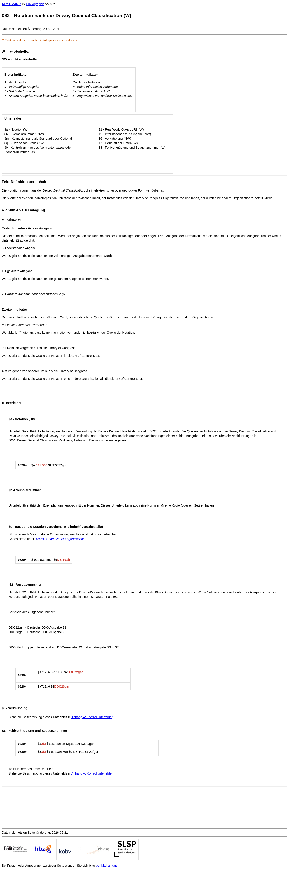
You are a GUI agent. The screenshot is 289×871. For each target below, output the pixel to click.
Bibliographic (35, 4)
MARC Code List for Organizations (60, 539)
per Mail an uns (106, 865)
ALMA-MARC (11, 4)
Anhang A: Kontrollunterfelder (91, 717)
